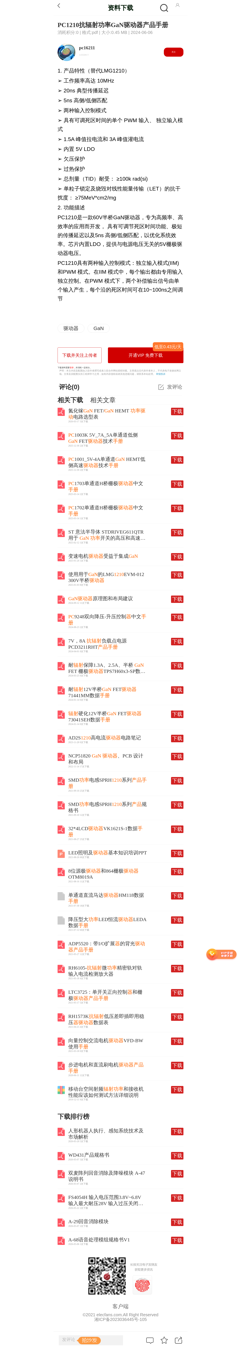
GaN (99, 328)
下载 (177, 411)
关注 (174, 52)
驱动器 (70, 328)
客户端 (120, 1306)
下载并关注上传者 (79, 355)
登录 (72, 367)
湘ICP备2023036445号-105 (120, 1319)
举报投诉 (160, 374)
